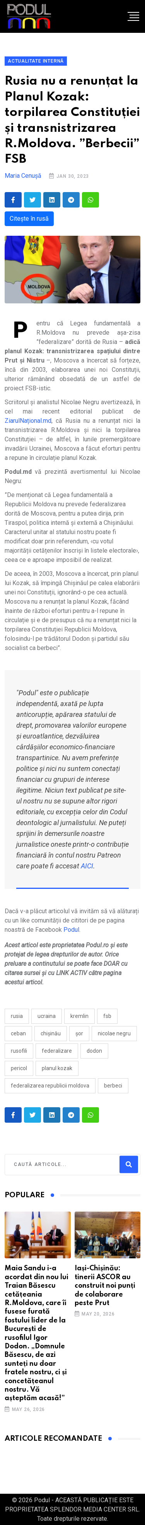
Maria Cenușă (23, 175)
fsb (107, 1016)
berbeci (113, 1085)
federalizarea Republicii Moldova (50, 1085)
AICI (87, 866)
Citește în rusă (29, 218)
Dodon (94, 1051)
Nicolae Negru (114, 1033)
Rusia (17, 1016)
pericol (19, 1068)
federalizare (57, 1051)
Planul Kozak (57, 1068)
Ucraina (47, 1016)
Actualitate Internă (36, 61)
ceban (18, 1033)
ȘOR (79, 1033)
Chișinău (51, 1033)
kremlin (79, 1016)
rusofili (19, 1051)
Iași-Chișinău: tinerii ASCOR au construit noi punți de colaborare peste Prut (105, 1286)
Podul (71, 929)
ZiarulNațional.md (28, 420)
